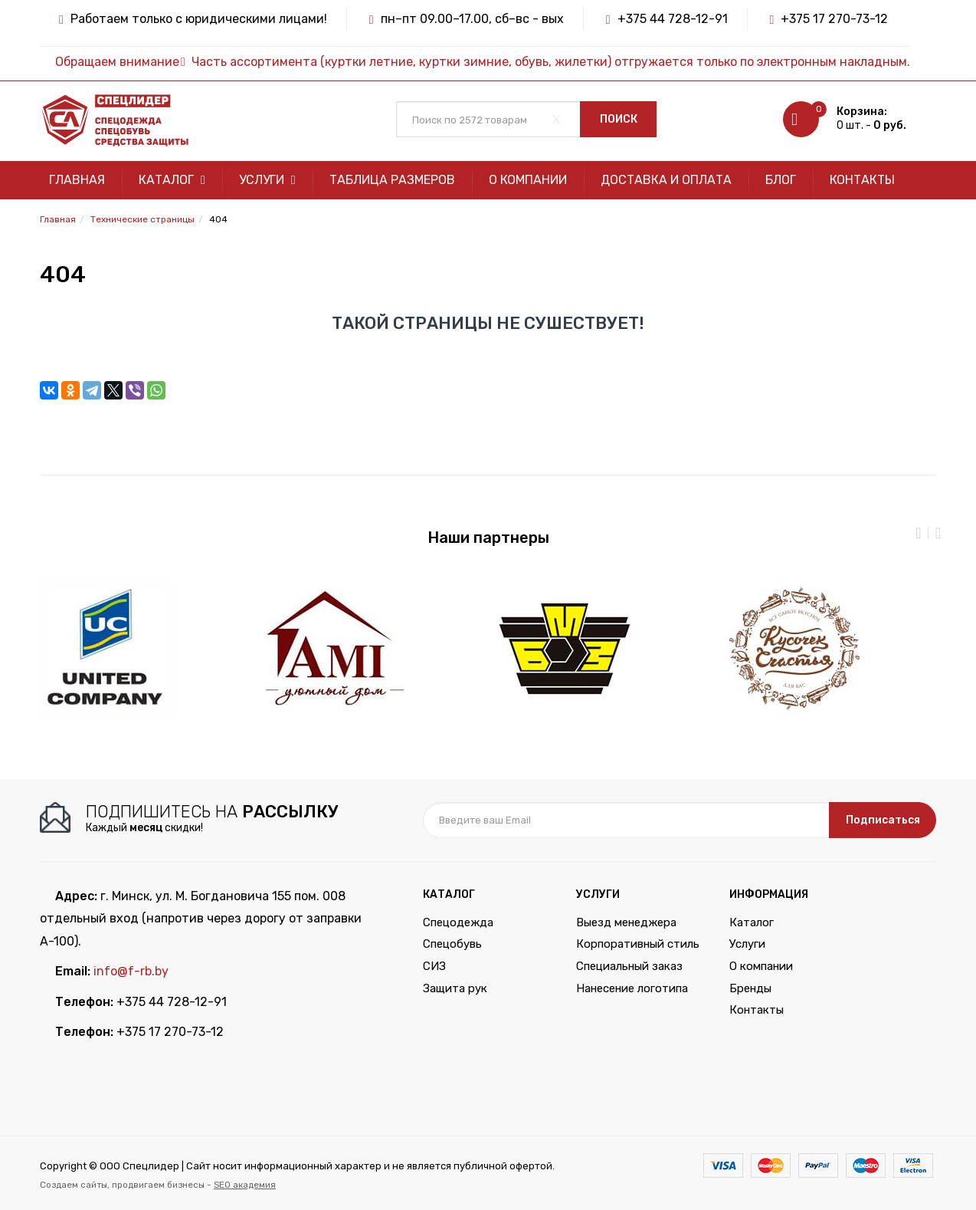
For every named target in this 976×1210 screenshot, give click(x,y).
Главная (77, 180)
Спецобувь (452, 944)
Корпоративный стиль (637, 944)
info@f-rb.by (131, 971)
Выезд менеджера (626, 922)
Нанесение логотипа (632, 988)
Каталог (172, 180)
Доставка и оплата (666, 180)
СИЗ (434, 966)
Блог (780, 180)
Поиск (618, 119)
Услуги (267, 180)
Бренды (750, 988)
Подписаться (883, 820)
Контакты (862, 180)
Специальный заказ (629, 966)
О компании (528, 180)
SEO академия (245, 1184)
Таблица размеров (392, 180)
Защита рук (455, 988)
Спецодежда (458, 922)
